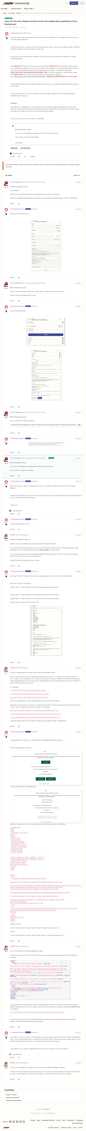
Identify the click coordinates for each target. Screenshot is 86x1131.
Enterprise (70, 1120)
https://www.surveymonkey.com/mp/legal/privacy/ (30, 76)
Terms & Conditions (36, 1113)
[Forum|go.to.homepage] (16, 3)
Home (5, 13)
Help (38, 1120)
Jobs (63, 1120)
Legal (74, 1127)
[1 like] (16, 153)
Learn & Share (16, 9)
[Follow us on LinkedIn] (13, 1121)
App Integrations (77, 1123)
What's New (29, 9)
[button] (74, 3)
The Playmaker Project (17, 33)
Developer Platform (48, 1120)
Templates (79, 1120)
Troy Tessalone (14, 182)
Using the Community (12, 1097)
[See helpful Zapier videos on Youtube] (23, 1121)
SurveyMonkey (25, 148)
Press (58, 1120)
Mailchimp (14, 148)
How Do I (18, 13)
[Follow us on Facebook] (10, 1121)
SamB (11, 535)
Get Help (5, 9)
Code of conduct (11, 1094)
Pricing (32, 1120)
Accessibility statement (49, 1113)
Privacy (80, 1127)
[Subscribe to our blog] (17, 1121)
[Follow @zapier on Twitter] (20, 1121)
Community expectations (14, 1100)
